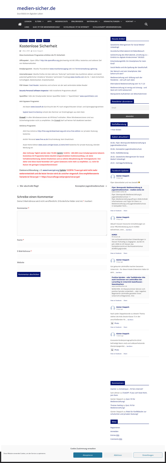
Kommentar (23, 208)
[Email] (129, 107)
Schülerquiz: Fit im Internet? (76, 27)
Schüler (46, 40)
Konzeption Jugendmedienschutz (91, 186)
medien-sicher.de (36, 8)
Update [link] (60, 153)
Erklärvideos (77, 21)
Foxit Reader (34, 85)
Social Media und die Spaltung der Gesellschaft (128, 67)
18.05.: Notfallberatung (119, 153)
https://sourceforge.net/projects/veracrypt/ (61, 177)
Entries (114, 435)
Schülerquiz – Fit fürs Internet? (131, 389)
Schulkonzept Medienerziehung (107, 27)
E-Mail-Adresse (24, 251)
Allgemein (23, 40)
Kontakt (129, 21)
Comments (116, 439)
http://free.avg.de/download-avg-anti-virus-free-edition (59, 131)
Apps (49, 21)
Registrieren (115, 427)
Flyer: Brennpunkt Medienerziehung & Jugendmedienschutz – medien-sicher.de (128, 188)
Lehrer (39, 40)
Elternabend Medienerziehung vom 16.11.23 (127, 84)
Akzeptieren (88, 455)
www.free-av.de (42, 139)
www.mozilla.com (77, 77)
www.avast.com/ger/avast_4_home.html (53, 145)
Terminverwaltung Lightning (86, 69)
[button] (42, 21)
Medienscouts (61, 21)
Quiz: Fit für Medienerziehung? (46, 27)
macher (113, 389)
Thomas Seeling (116, 405)
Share (125, 210)
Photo (114, 323)
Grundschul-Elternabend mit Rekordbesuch (127, 51)
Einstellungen (148, 455)
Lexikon (28, 21)
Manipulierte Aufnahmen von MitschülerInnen (128, 94)
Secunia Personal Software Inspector (33, 90)
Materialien (92, 21)
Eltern (38, 21)
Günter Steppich (38, 51)
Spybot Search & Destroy (32, 112)
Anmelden (114, 431)
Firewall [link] (22, 117)
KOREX (114, 235)
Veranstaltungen (111, 21)
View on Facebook (115, 210)
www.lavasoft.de (37, 107)
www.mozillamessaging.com (61, 69)
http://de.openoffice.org (49, 60)
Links (27, 27)
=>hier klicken (115, 130)
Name (20, 240)
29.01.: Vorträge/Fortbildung (121, 163)
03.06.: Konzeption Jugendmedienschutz (126, 149)
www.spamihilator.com (89, 96)
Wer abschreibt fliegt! (28, 186)
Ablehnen (118, 455)
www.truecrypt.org (51, 170)
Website (20, 262)
